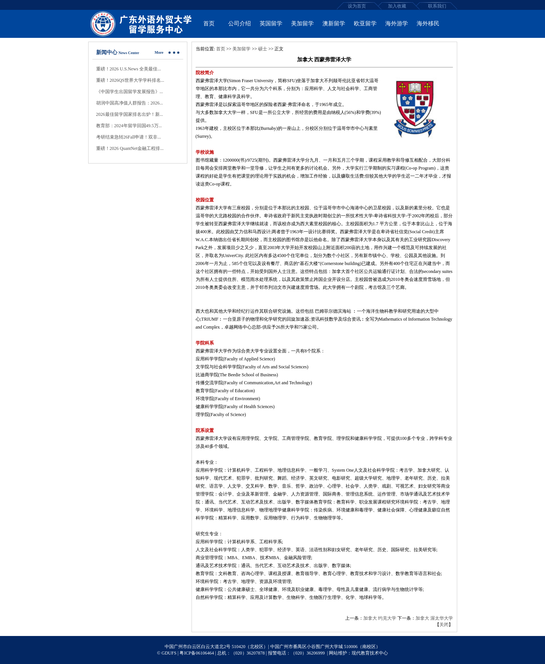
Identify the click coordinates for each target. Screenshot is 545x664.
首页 (220, 48)
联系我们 (437, 6)
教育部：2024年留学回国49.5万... (129, 125)
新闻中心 (106, 52)
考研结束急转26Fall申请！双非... (128, 137)
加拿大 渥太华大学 (434, 618)
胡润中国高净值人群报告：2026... (129, 103)
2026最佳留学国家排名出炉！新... (129, 114)
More (159, 52)
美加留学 (241, 48)
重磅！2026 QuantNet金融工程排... (130, 148)
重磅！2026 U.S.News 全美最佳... (128, 69)
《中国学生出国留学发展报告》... (129, 91)
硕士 (262, 48)
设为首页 (357, 6)
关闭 (443, 624)
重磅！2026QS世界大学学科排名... (130, 80)
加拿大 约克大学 (379, 618)
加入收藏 (397, 6)
